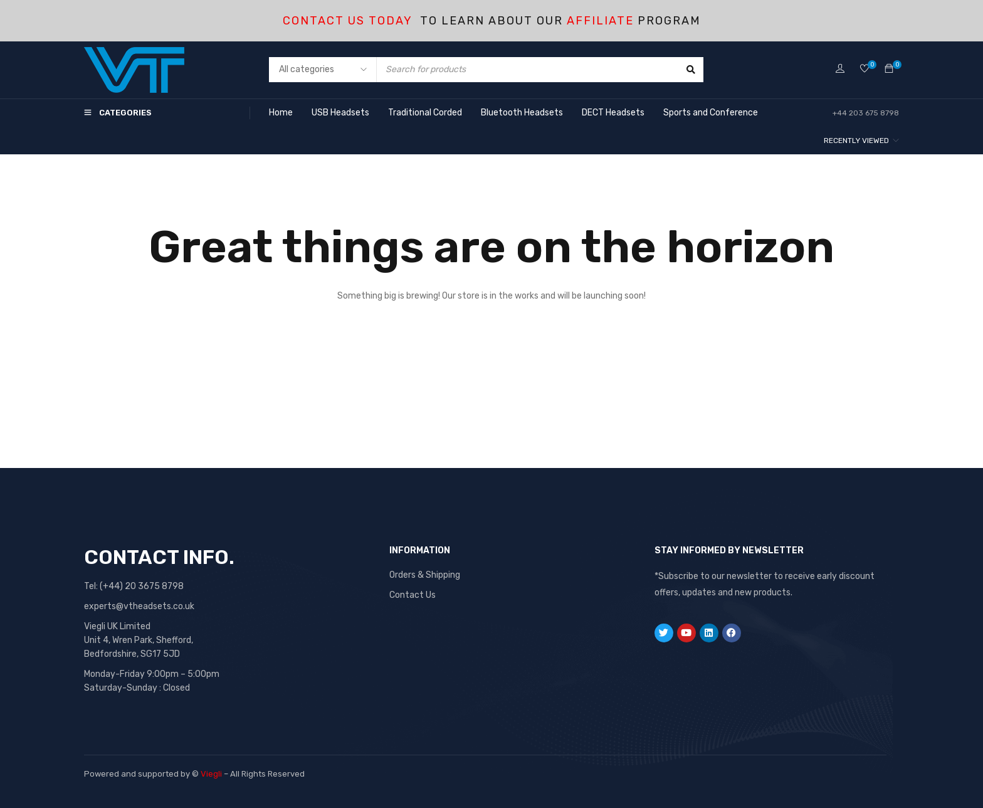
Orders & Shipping (424, 575)
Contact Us (412, 595)
